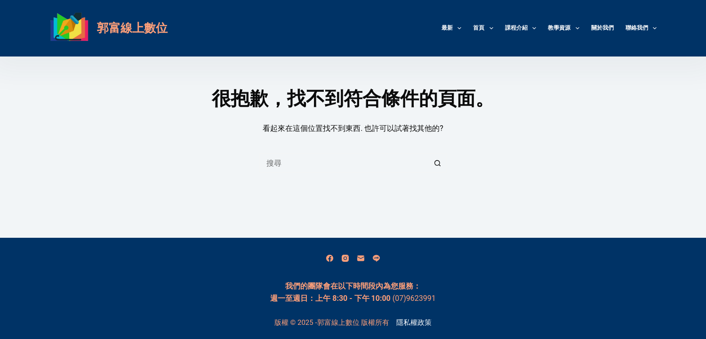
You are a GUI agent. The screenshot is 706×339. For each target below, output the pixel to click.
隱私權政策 (414, 322)
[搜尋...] (343, 162)
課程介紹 (522, 28)
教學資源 (565, 28)
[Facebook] (329, 258)
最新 (453, 28)
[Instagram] (345, 258)
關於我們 (602, 27)
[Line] (376, 258)
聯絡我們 (641, 28)
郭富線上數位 (132, 28)
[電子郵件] (360, 258)
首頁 (485, 28)
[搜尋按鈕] (437, 162)
